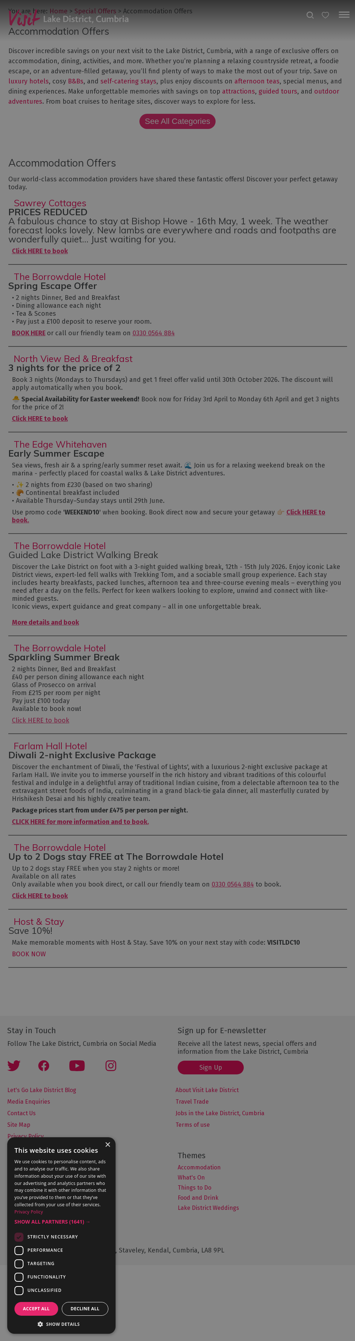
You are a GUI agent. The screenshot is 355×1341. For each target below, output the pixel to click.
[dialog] (177, 670)
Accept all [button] (36, 1309)
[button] (61, 1221)
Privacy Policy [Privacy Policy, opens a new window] (28, 1212)
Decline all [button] (85, 1309)
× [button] (107, 1145)
